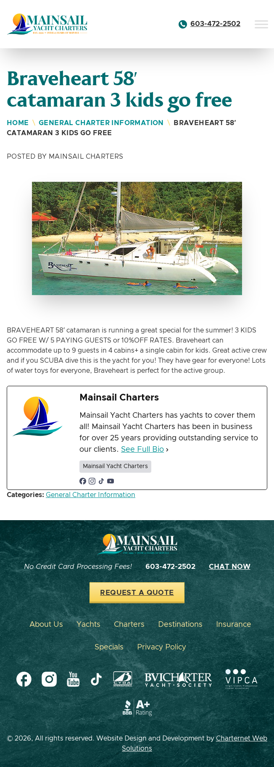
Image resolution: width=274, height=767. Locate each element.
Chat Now (229, 566)
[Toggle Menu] (261, 24)
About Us (46, 624)
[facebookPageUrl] (82, 481)
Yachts (88, 624)
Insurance (233, 624)
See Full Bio (142, 449)
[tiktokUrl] (101, 481)
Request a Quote (137, 592)
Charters (129, 624)
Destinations (180, 624)
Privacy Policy (161, 647)
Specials (109, 647)
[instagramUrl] (92, 481)
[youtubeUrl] (110, 481)
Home (18, 123)
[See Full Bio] (167, 449)
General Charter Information (101, 123)
